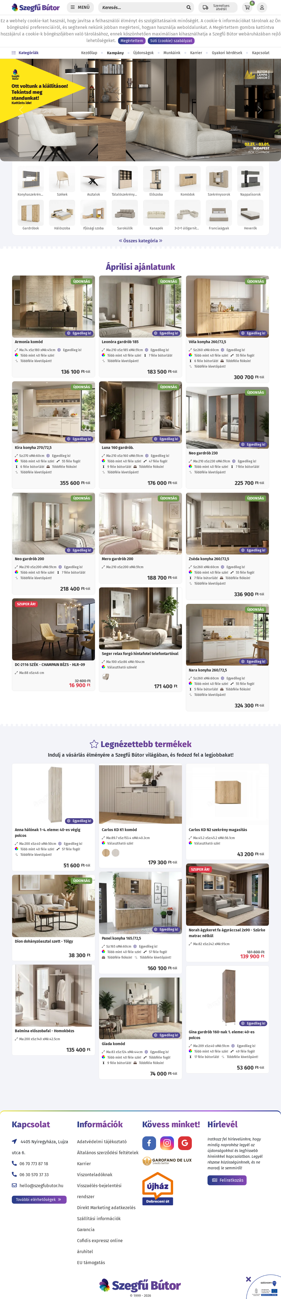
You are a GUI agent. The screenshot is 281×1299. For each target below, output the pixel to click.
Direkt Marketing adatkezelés (106, 1207)
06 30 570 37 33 (34, 1174)
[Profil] (262, 7)
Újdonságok (143, 53)
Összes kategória (140, 240)
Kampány (115, 53)
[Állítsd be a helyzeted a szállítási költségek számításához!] (218, 7)
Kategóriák (25, 53)
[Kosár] (247, 7)
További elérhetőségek (38, 1199)
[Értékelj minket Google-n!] (185, 1143)
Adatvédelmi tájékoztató (102, 1141)
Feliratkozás (227, 1180)
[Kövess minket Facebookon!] (149, 1143)
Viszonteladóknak (94, 1174)
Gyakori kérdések (227, 53)
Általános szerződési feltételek (107, 1152)
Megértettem (132, 40)
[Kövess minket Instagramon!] (167, 1143)
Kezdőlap (89, 53)
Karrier (196, 53)
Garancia (86, 1229)
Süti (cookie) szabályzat (171, 40)
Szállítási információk (99, 1218)
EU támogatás (91, 1262)
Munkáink (171, 53)
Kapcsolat (260, 53)
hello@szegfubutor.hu (41, 1185)
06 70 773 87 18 (34, 1163)
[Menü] (80, 7)
